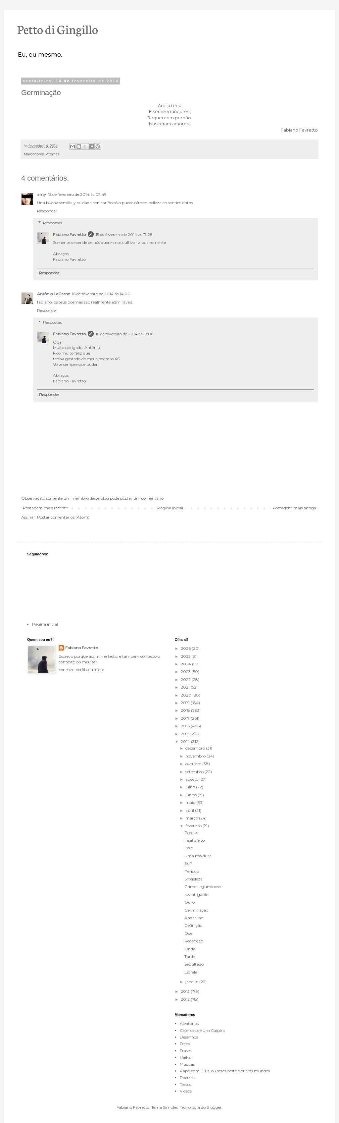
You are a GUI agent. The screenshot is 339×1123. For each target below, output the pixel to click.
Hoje (188, 847)
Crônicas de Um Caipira (202, 1030)
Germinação (196, 910)
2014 (186, 741)
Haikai (186, 1057)
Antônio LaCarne (53, 293)
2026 (186, 648)
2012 (186, 999)
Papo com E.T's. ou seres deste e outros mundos (225, 1070)
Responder (47, 210)
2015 (185, 733)
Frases (185, 1050)
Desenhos (189, 1037)
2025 (186, 656)
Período (191, 871)
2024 (186, 663)
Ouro (189, 902)
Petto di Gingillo (57, 29)
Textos (185, 1084)
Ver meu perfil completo (81, 669)
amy (41, 194)
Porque (191, 832)
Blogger (214, 1107)
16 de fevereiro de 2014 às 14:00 (101, 293)
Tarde (189, 956)
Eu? (188, 863)
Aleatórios (189, 1023)
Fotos (185, 1043)
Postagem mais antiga (294, 507)
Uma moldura (198, 855)
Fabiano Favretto (69, 234)
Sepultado (194, 964)
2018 (186, 710)
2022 (186, 679)
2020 (186, 695)
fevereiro (194, 825)
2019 (186, 702)
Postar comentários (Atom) (63, 517)
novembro (196, 756)
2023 (186, 671)
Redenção (193, 940)
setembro (195, 771)
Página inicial (170, 507)
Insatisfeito (194, 840)
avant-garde (196, 894)
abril (190, 810)
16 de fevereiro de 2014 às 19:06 (124, 333)
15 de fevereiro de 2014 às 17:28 (124, 234)
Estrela (190, 972)
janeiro (192, 981)
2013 (186, 991)
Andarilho (193, 917)
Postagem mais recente (45, 507)
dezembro (195, 748)
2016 (186, 725)
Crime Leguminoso (202, 886)
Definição (193, 925)
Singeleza (193, 878)
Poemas (52, 154)
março (192, 817)
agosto (192, 779)
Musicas (187, 1064)
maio (190, 802)
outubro (193, 763)
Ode (188, 933)
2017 (186, 718)
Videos (186, 1091)
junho (191, 794)
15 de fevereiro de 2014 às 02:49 (77, 194)
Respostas (52, 222)
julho (190, 786)
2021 (186, 687)
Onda (189, 948)
